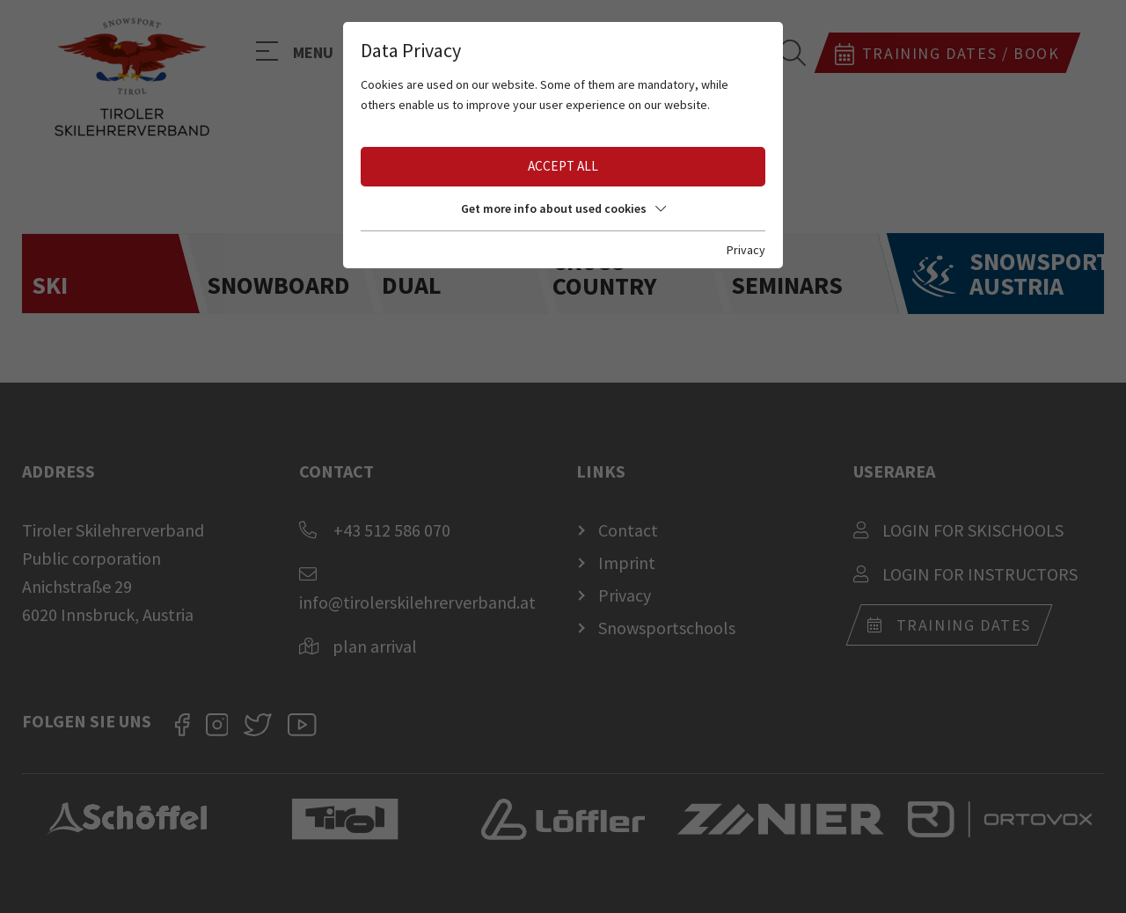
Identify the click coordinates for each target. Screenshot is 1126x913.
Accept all (563, 165)
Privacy (746, 250)
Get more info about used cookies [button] (563, 208)
